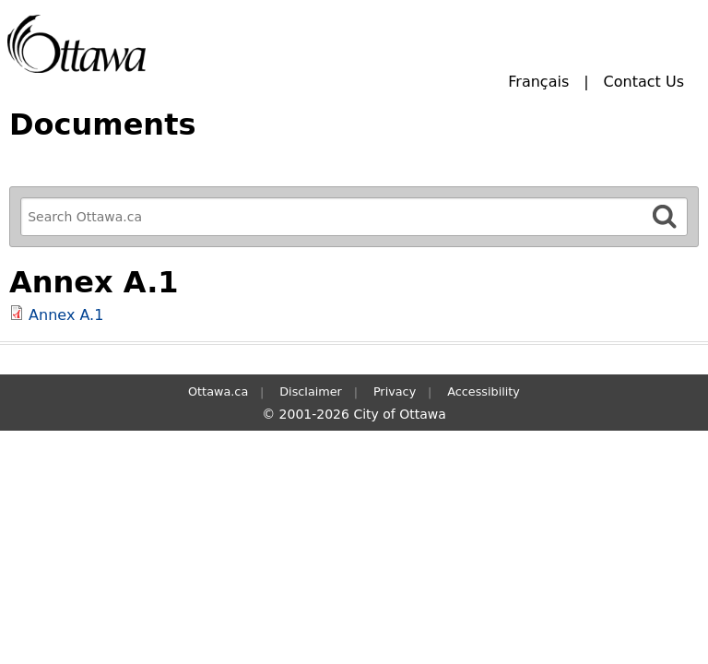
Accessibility (483, 391)
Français (538, 81)
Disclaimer (310, 391)
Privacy (394, 391)
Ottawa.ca (218, 391)
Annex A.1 (66, 315)
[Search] (665, 216)
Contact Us (644, 81)
